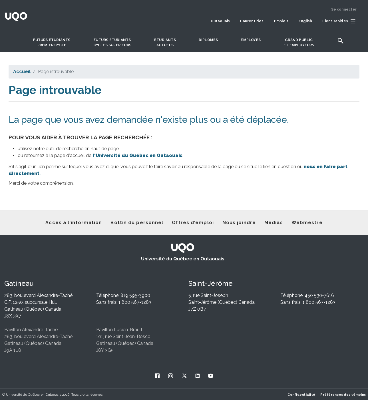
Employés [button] (251, 40)
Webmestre (307, 222)
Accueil (22, 71)
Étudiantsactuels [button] (165, 42)
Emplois (281, 21)
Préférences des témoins (343, 395)
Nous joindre (239, 222)
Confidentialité (301, 395)
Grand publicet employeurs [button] (298, 42)
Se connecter (344, 9)
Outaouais (220, 21)
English (305, 21)
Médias (273, 222)
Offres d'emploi (193, 222)
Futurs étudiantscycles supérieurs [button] (112, 42)
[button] (340, 21)
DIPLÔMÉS (208, 40)
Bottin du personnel (136, 222)
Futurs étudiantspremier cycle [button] (51, 42)
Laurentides (252, 21)
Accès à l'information (73, 222)
